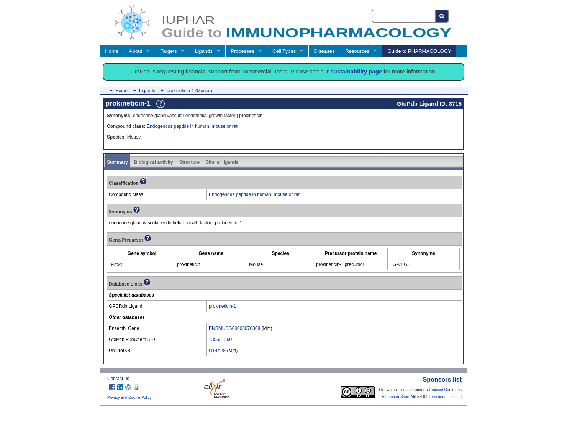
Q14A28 (217, 350)
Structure (189, 162)
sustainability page (356, 71)
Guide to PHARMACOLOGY (419, 51)
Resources (357, 51)
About (135, 51)
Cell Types (284, 51)
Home (111, 51)
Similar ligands (222, 162)
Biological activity (153, 162)
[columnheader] (142, 253)
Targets (168, 51)
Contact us (118, 378)
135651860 (220, 339)
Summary (117, 162)
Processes (242, 51)
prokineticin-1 (222, 306)
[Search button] (442, 16)
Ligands (204, 51)
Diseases (324, 51)
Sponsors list (442, 379)
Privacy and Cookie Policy (129, 397)
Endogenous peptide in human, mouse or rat (192, 126)
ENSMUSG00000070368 (234, 328)
